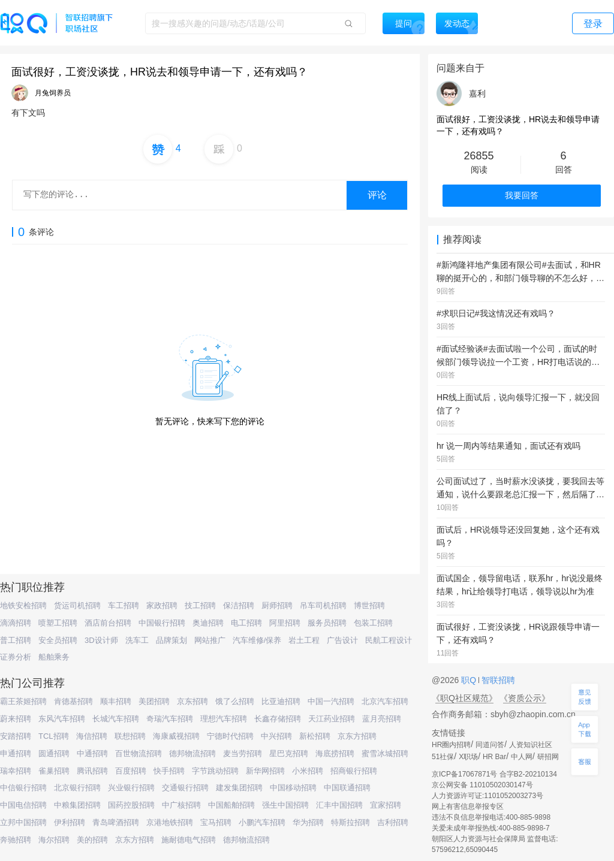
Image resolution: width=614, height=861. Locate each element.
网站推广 (209, 640)
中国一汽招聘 (331, 701)
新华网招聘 (265, 770)
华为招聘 (308, 822)
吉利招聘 (392, 822)
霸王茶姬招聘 (23, 701)
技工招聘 (200, 605)
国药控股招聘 (131, 804)
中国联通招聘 (347, 787)
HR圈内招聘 (451, 745)
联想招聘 (130, 736)
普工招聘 (15, 640)
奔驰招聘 (15, 839)
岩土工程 (304, 640)
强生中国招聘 (285, 804)
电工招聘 (246, 622)
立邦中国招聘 (23, 822)
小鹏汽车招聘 (262, 822)
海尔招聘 (54, 839)
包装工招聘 (373, 622)
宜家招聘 (385, 804)
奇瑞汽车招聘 (169, 718)
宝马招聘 (215, 822)
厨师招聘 (277, 605)
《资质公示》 (524, 698)
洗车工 (137, 640)
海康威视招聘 (176, 736)
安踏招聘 (15, 736)
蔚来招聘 (15, 718)
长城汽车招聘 (115, 718)
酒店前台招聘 (108, 622)
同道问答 (489, 745)
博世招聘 (369, 605)
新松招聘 (314, 736)
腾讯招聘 (92, 770)
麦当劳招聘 (242, 753)
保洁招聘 (238, 605)
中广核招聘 (181, 804)
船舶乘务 (54, 656)
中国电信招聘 (23, 804)
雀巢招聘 (54, 770)
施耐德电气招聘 (188, 839)
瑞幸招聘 (15, 770)
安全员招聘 (57, 640)
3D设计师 (101, 640)
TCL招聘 (53, 736)
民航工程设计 (388, 640)
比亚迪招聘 (280, 701)
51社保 (443, 757)
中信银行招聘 (23, 787)
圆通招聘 (54, 753)
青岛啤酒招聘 (115, 822)
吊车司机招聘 (323, 605)
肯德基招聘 (73, 701)
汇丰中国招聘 (339, 804)
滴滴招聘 (15, 622)
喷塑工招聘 (57, 622)
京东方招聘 (357, 736)
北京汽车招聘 (385, 701)
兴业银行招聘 (131, 787)
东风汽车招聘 (61, 718)
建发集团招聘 (239, 787)
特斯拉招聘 (350, 822)
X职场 (468, 757)
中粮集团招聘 (77, 804)
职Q (469, 680)
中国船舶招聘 (231, 804)
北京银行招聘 (77, 787)
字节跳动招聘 (215, 770)
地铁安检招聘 (23, 605)
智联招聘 (497, 680)
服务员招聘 (327, 622)
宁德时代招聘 (230, 736)
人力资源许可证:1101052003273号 (487, 795)
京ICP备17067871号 (464, 774)
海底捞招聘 (334, 753)
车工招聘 (123, 605)
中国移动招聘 (293, 787)
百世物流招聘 (138, 753)
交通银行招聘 (185, 787)
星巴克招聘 (288, 753)
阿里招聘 (284, 622)
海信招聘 (91, 736)
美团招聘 (154, 701)
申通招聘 (15, 753)
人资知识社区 (530, 745)
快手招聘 (169, 770)
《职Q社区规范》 (464, 698)
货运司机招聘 (77, 605)
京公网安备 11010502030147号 (482, 785)
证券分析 (15, 656)
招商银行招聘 (353, 770)
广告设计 (342, 640)
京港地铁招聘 (169, 822)
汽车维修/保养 (257, 640)
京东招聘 (192, 701)
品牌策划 (171, 640)
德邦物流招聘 (192, 753)
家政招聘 (161, 605)
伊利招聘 (69, 822)
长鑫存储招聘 (277, 718)
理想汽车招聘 (223, 718)
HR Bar (494, 757)
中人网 (521, 757)
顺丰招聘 (115, 701)
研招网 (548, 757)
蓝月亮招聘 (381, 718)
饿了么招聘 (234, 701)
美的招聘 (92, 839)
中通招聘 (92, 753)
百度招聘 (130, 770)
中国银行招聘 (162, 622)
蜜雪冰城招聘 (385, 753)
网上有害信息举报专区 (468, 806)
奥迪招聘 (208, 622)
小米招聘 (307, 770)
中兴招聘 (276, 736)
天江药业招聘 (331, 718)
